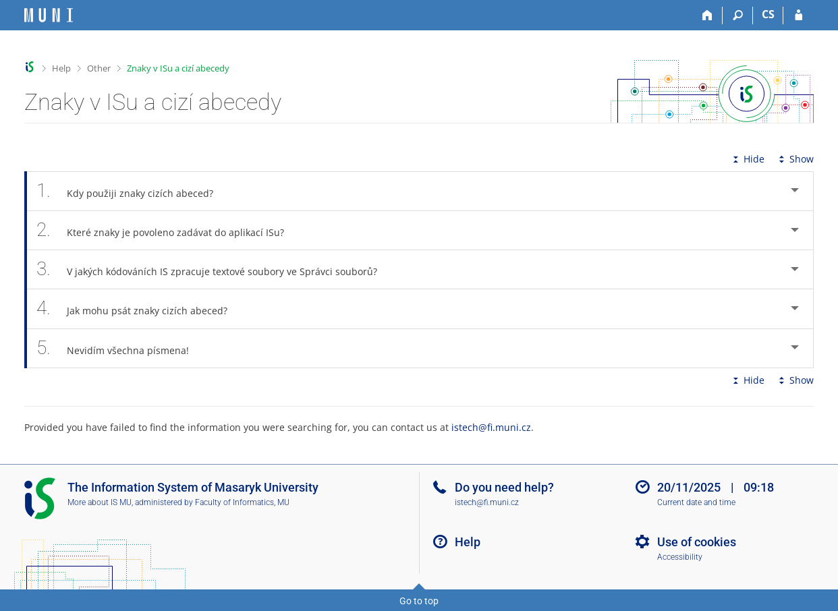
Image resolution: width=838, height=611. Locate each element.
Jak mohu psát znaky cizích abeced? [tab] (139, 308)
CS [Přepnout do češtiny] (768, 14)
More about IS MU (99, 502)
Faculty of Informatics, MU (242, 502)
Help (61, 68)
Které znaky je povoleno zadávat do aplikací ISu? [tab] (167, 230)
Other (99, 68)
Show (795, 158)
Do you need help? (504, 487)
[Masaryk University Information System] (48, 15)
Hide (747, 158)
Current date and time (696, 502)
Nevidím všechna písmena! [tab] (120, 348)
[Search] (738, 15)
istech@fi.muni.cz (491, 427)
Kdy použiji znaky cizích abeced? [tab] (132, 191)
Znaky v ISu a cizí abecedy (178, 68)
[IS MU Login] (798, 15)
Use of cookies (696, 542)
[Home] (707, 15)
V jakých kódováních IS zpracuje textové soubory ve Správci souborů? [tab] (214, 269)
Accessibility (679, 557)
